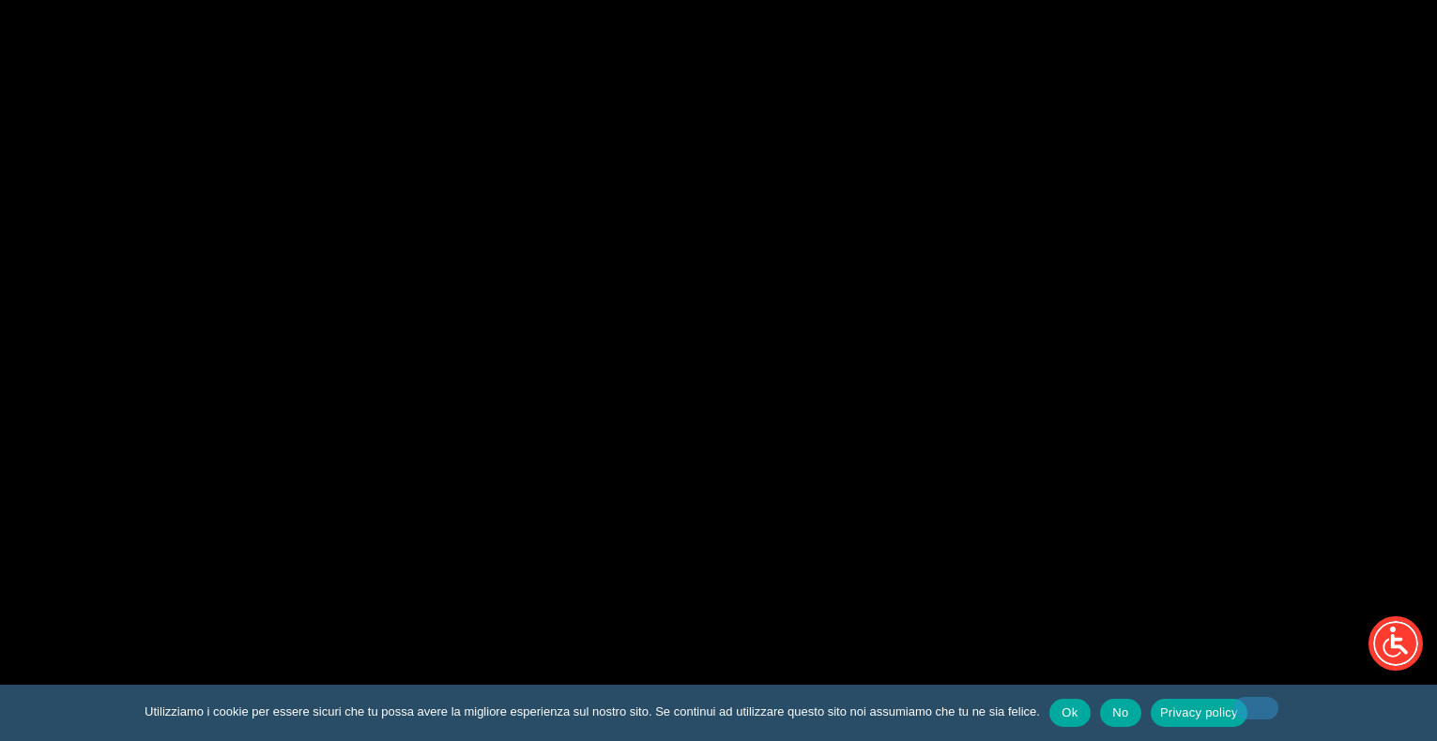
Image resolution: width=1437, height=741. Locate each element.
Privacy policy (1199, 712)
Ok (1070, 712)
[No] (1255, 708)
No (1120, 712)
